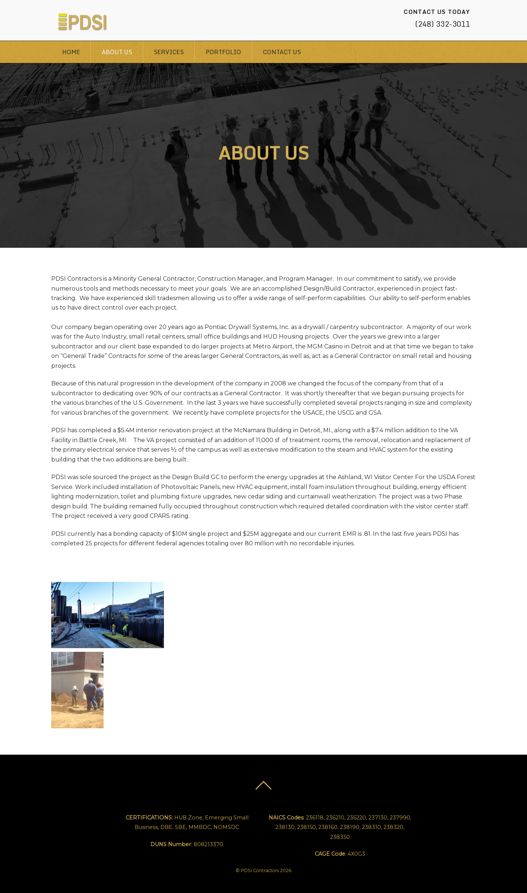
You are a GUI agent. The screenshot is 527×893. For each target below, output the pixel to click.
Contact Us (282, 52)
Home (71, 52)
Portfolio (223, 52)
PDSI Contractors (260, 870)
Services (169, 52)
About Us (117, 52)
